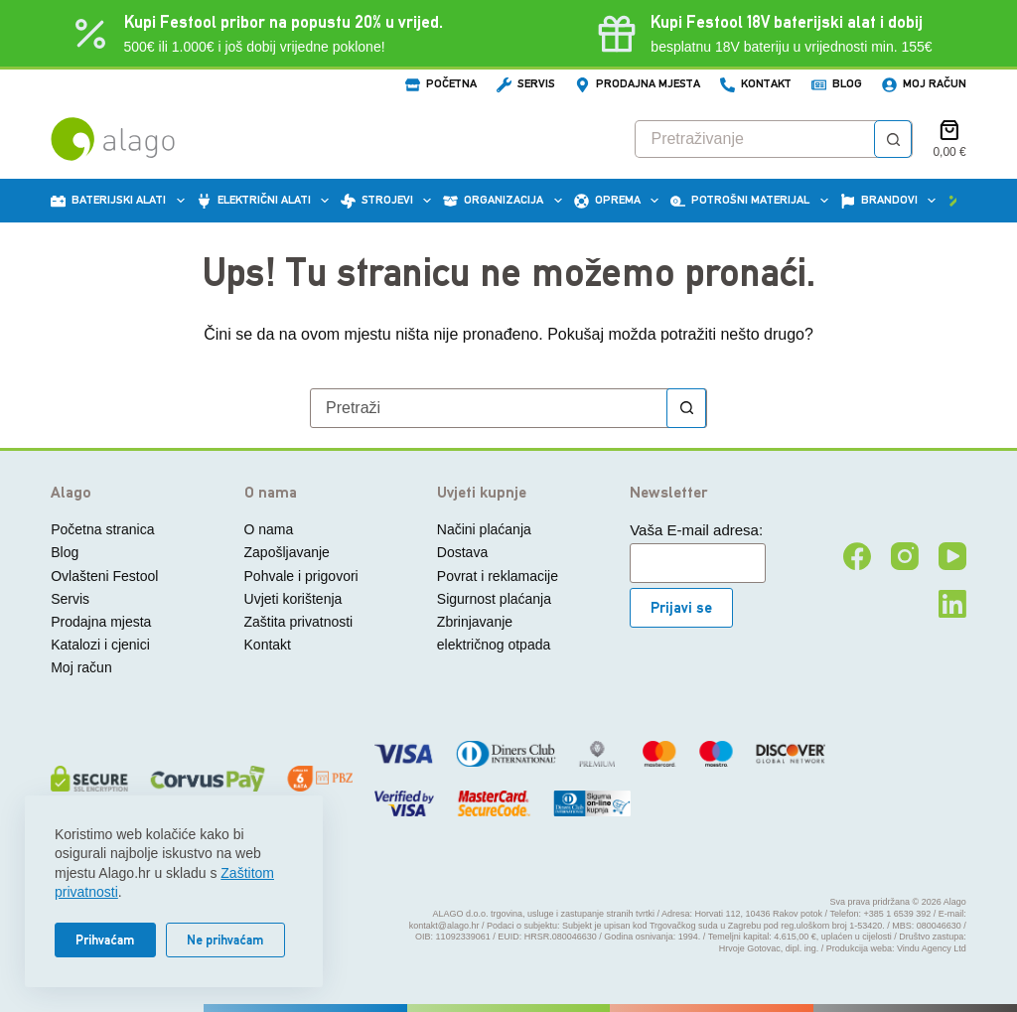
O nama (269, 529)
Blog (836, 83)
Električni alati (266, 201)
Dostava (462, 552)
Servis (526, 83)
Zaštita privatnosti (299, 622)
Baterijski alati (120, 201)
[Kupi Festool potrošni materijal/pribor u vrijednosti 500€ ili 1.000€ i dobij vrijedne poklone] (255, 33)
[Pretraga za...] (755, 139)
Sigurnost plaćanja (494, 599)
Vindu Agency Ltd (931, 948)
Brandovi (891, 201)
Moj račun (924, 83)
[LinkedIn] (952, 604)
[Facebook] (857, 556)
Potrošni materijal (751, 201)
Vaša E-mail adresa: (696, 529)
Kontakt (756, 83)
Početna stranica (102, 529)
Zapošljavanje (287, 552)
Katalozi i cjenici (100, 644)
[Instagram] (905, 556)
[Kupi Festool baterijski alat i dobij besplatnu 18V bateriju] (762, 33)
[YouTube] (952, 556)
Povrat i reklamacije (497, 576)
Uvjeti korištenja (293, 599)
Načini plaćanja (484, 529)
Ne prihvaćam (225, 940)
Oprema (619, 201)
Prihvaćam (105, 940)
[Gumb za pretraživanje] (893, 139)
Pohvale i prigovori (301, 576)
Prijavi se (681, 607)
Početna (441, 83)
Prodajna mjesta (637, 83)
